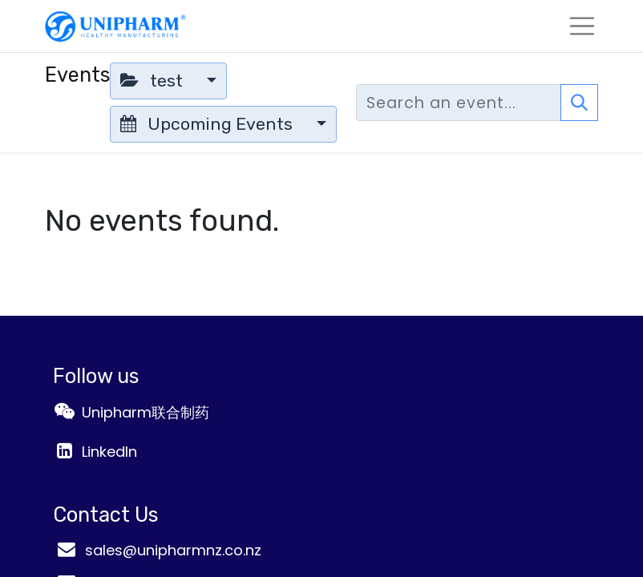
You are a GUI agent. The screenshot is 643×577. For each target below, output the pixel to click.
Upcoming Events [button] (208, 124)
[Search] (579, 102)
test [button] (153, 81)
